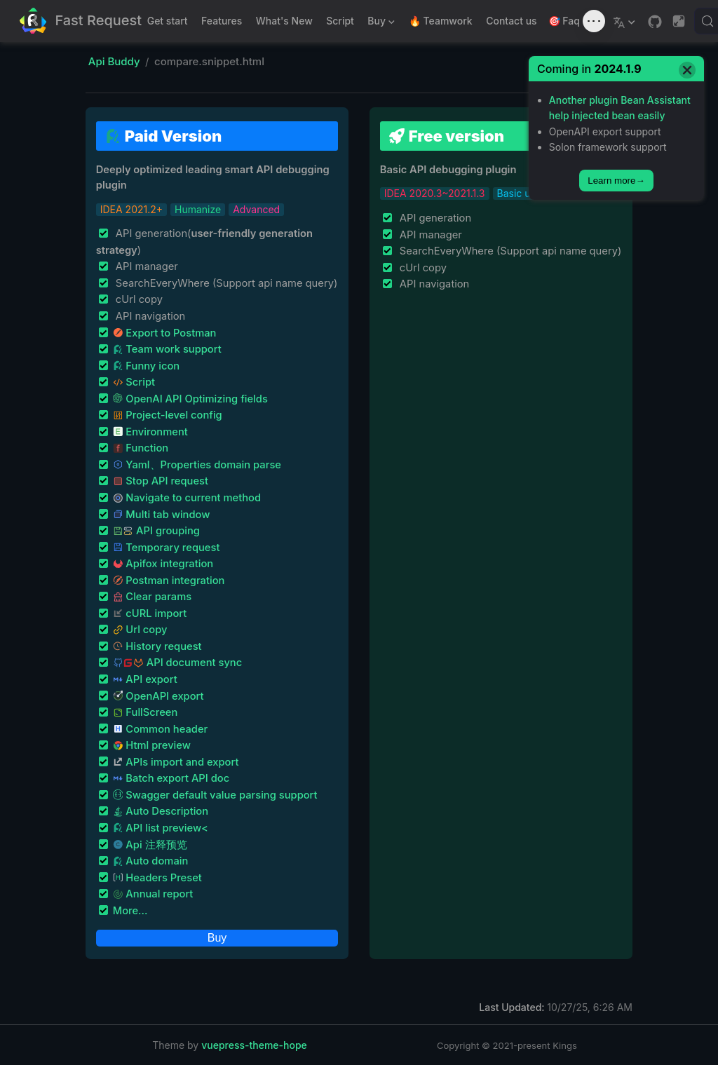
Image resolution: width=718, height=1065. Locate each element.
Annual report (153, 894)
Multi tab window (161, 514)
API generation (434, 218)
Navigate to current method (187, 497)
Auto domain (151, 861)
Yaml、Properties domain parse (197, 465)
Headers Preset (157, 877)
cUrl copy (138, 299)
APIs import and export (176, 762)
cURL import (150, 613)
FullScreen (145, 712)
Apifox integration (163, 563)
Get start (167, 21)
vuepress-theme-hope (254, 1045)
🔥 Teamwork (441, 21)
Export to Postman (165, 333)
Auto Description (160, 811)
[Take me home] (81, 21)
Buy (380, 23)
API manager (145, 266)
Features (221, 21)
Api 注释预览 (150, 845)
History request (157, 646)
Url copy (140, 629)
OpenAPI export (158, 696)
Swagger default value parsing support (215, 795)
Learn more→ (616, 180)
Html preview (152, 745)
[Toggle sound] (594, 21)
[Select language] (626, 21)
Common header (160, 729)
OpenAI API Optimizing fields (190, 399)
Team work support (167, 349)
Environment (150, 432)
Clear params (152, 596)
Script (340, 21)
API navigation (149, 316)
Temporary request (166, 547)
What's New (284, 21)
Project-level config (167, 415)
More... (130, 910)
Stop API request (160, 481)
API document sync (177, 662)
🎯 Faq (564, 21)
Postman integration (169, 580)
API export (145, 679)
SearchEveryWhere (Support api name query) (225, 283)
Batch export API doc (171, 778)
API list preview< (160, 828)
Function (141, 448)
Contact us (511, 21)
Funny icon (146, 366)
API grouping (156, 530)
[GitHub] (655, 22)
